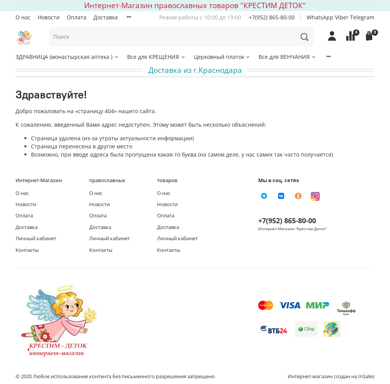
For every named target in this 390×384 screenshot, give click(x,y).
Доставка (105, 17)
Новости (49, 17)
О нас (23, 17)
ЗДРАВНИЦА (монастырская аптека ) (67, 56)
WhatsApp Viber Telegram (340, 17)
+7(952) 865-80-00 (272, 17)
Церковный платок (222, 56)
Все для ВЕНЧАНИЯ (287, 56)
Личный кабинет (36, 238)
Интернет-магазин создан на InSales (331, 376)
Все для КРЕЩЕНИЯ (156, 56)
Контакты (27, 250)
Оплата (76, 17)
